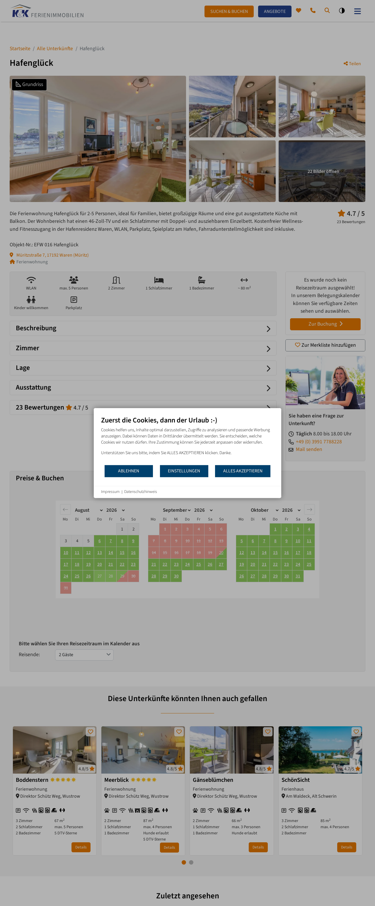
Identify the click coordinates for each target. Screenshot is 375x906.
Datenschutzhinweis (140, 492)
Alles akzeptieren (242, 471)
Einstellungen (184, 471)
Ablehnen (128, 471)
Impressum (110, 492)
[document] (187, 440)
